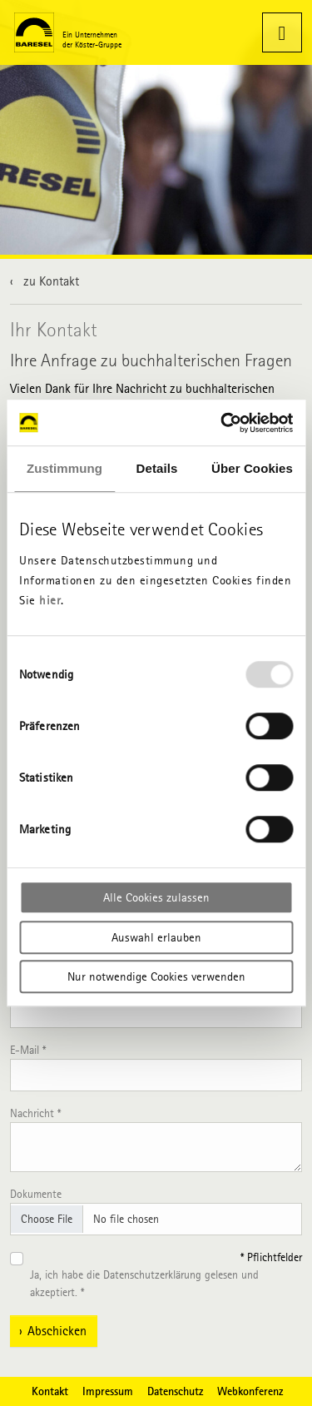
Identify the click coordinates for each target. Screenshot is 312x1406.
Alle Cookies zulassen (156, 897)
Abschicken (57, 1331)
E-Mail (28, 1050)
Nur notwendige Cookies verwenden (156, 976)
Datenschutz (175, 1391)
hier (50, 600)
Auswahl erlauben (156, 937)
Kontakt (50, 1391)
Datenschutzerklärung (152, 1275)
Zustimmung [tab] (64, 468)
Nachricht (35, 1113)
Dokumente (36, 1194)
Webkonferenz (250, 1391)
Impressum (107, 1391)
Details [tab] (157, 468)
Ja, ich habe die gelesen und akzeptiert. (144, 1283)
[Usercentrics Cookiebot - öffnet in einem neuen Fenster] (222, 423)
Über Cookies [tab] (252, 468)
